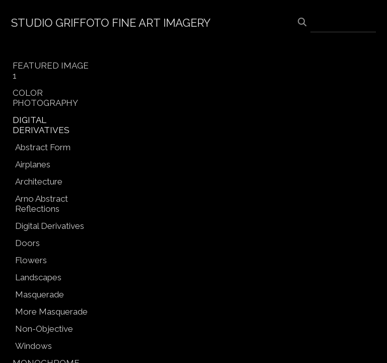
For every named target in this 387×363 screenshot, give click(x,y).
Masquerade (39, 294)
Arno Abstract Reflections (41, 204)
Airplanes (32, 164)
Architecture (38, 181)
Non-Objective (44, 329)
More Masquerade (51, 312)
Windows (33, 346)
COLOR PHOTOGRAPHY (45, 98)
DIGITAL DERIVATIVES (41, 125)
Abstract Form (43, 147)
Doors (27, 243)
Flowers (31, 260)
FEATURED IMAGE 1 (51, 70)
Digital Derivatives (49, 226)
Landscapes (38, 277)
